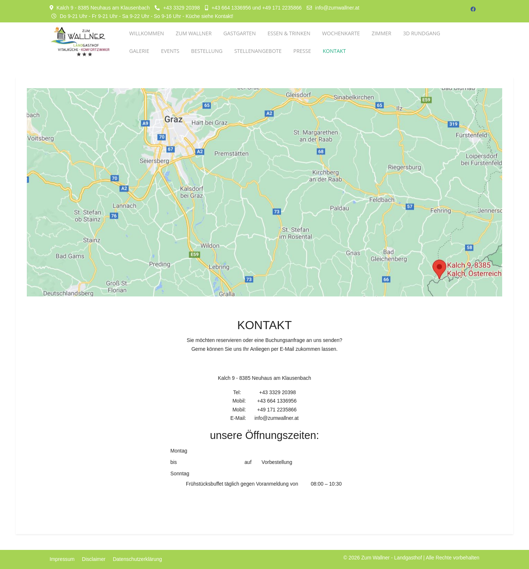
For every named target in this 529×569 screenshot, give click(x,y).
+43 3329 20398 (181, 8)
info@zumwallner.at (337, 8)
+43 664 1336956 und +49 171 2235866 (257, 8)
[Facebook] (473, 9)
